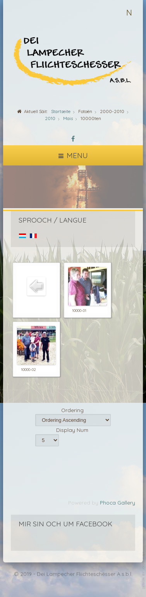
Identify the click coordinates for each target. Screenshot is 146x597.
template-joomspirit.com (144, 570)
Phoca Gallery (117, 502)
